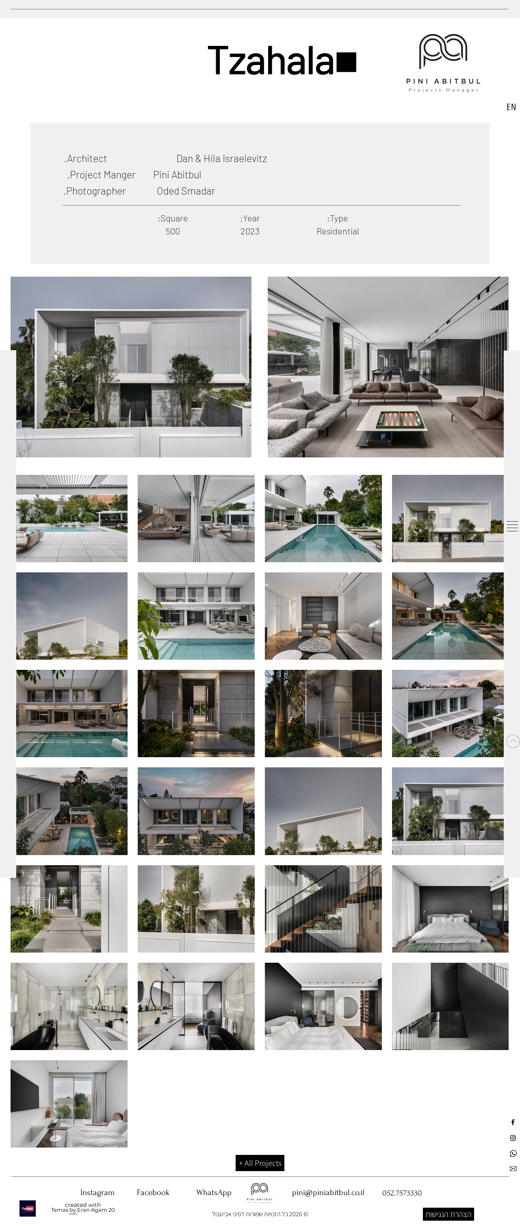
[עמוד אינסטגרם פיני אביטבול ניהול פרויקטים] (513, 1138)
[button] (512, 526)
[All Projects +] (260, 1163)
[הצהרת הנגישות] (448, 1214)
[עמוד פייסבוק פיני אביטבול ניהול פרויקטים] (513, 1122)
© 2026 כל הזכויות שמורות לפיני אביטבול (260, 1214)
